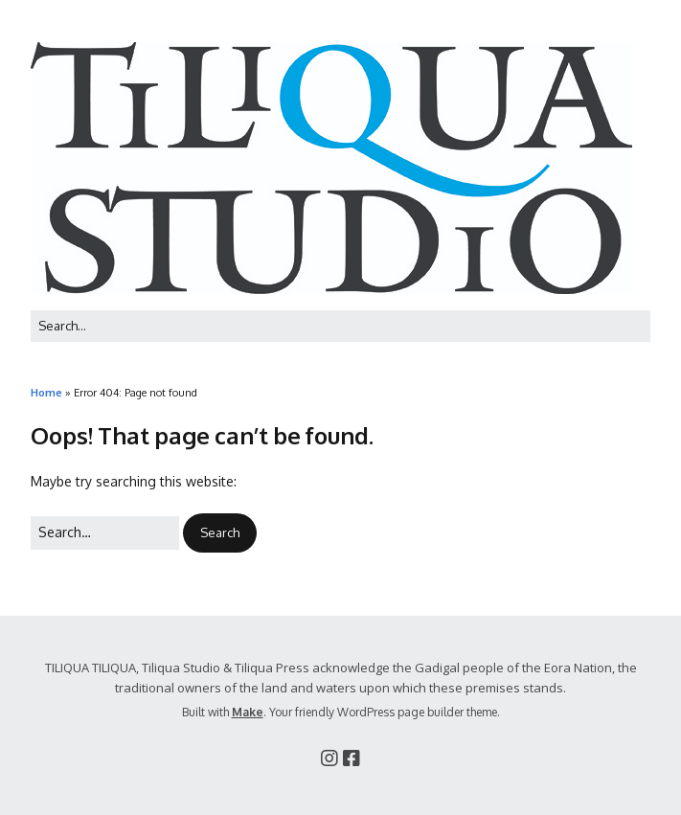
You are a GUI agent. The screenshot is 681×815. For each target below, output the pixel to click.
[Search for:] (340, 326)
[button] (220, 533)
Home (46, 392)
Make (247, 712)
